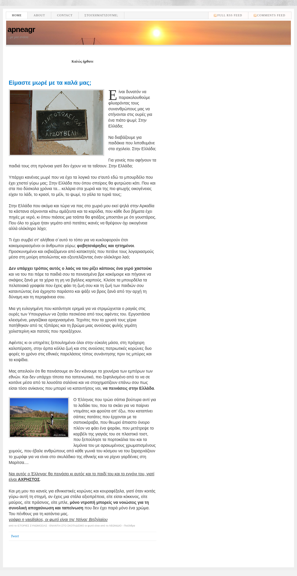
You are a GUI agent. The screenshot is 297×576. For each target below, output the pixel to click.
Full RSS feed (229, 15)
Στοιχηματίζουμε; (101, 15)
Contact (65, 15)
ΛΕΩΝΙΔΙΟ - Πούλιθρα (122, 525)
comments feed (271, 15)
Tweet (15, 536)
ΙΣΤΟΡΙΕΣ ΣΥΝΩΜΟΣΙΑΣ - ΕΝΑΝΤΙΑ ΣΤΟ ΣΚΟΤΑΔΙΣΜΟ (50, 525)
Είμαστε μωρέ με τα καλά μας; (50, 82)
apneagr (21, 29)
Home (17, 15)
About (39, 15)
